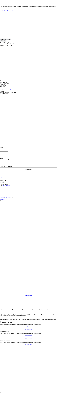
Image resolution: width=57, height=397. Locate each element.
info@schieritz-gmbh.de (7, 89)
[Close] (0, 297)
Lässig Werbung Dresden (23, 196)
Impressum (9, 198)
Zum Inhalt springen (3, 0)
